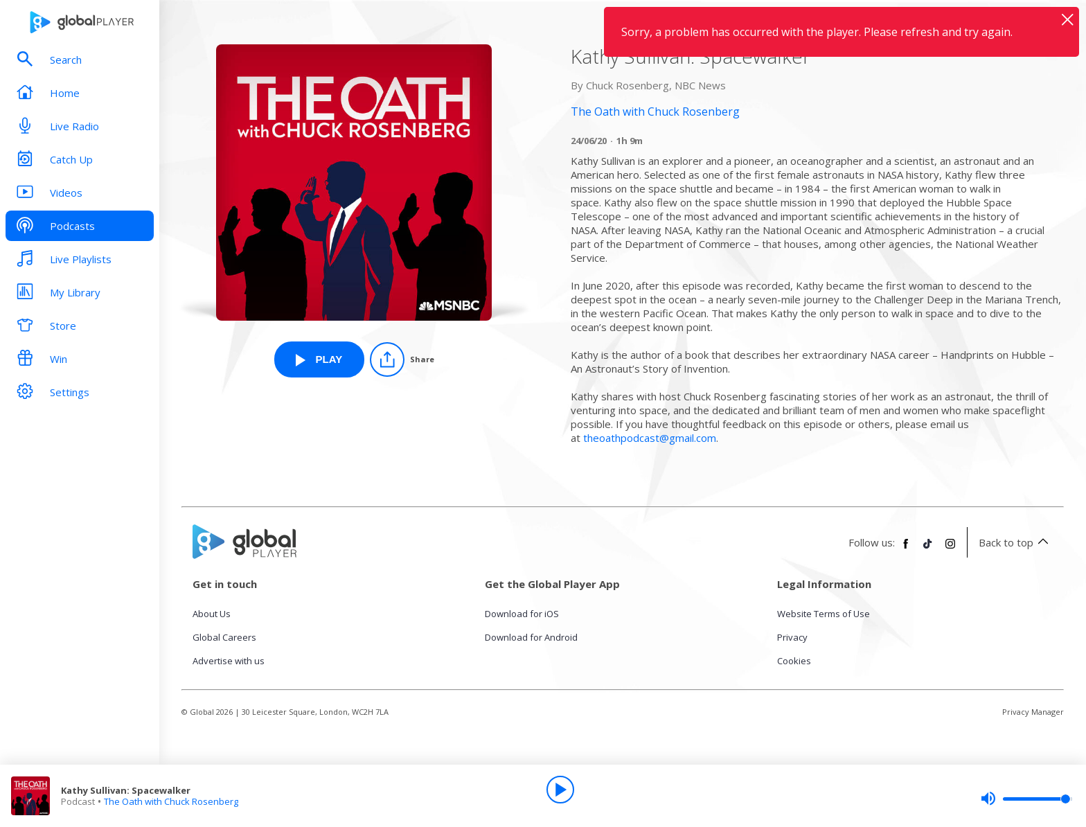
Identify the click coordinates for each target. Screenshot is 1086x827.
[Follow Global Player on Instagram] (950, 549)
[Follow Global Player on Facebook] (906, 549)
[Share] (402, 359)
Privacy (792, 637)
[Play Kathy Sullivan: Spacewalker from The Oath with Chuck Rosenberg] (319, 359)
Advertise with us (229, 661)
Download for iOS (522, 613)
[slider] (1026, 799)
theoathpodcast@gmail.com (649, 438)
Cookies (794, 661)
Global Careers (224, 637)
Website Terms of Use (823, 613)
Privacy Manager (1033, 711)
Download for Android (531, 637)
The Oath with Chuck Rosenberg (171, 801)
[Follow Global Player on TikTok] (928, 549)
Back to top (1016, 542)
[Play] (560, 789)
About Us (212, 613)
